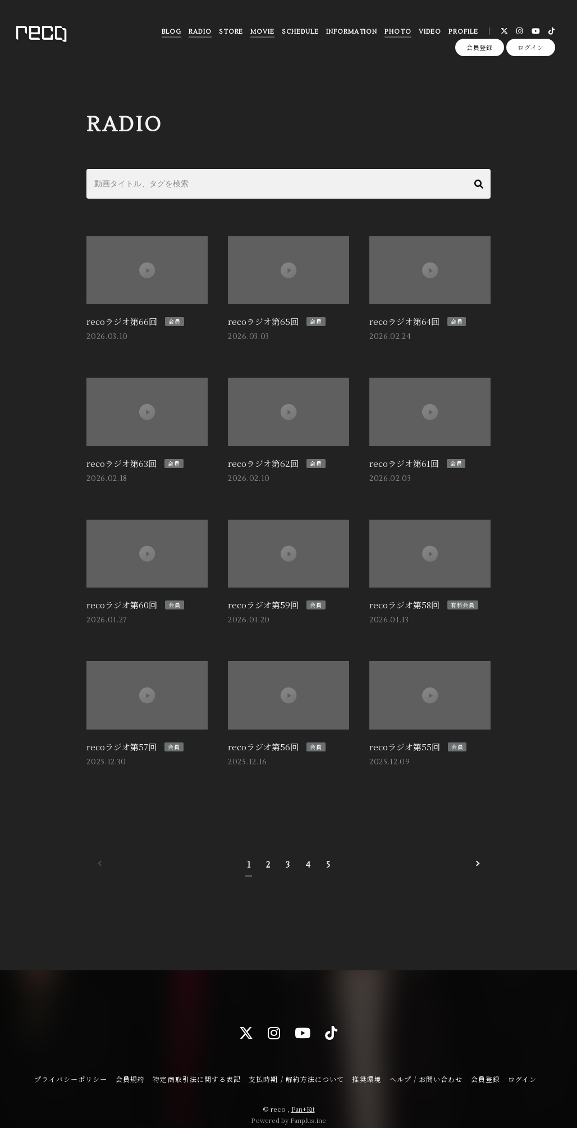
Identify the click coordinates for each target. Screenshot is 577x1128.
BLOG (170, 33)
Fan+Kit (303, 1098)
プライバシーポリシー (70, 1068)
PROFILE (462, 33)
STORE (229, 33)
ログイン (531, 51)
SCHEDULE (299, 33)
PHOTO (396, 33)
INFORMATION (350, 33)
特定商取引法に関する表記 (196, 1068)
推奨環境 (366, 1068)
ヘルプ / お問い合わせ (426, 1068)
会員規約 (130, 1068)
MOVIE (261, 33)
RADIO (198, 33)
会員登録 (479, 51)
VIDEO (428, 33)
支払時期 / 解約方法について (296, 1068)
